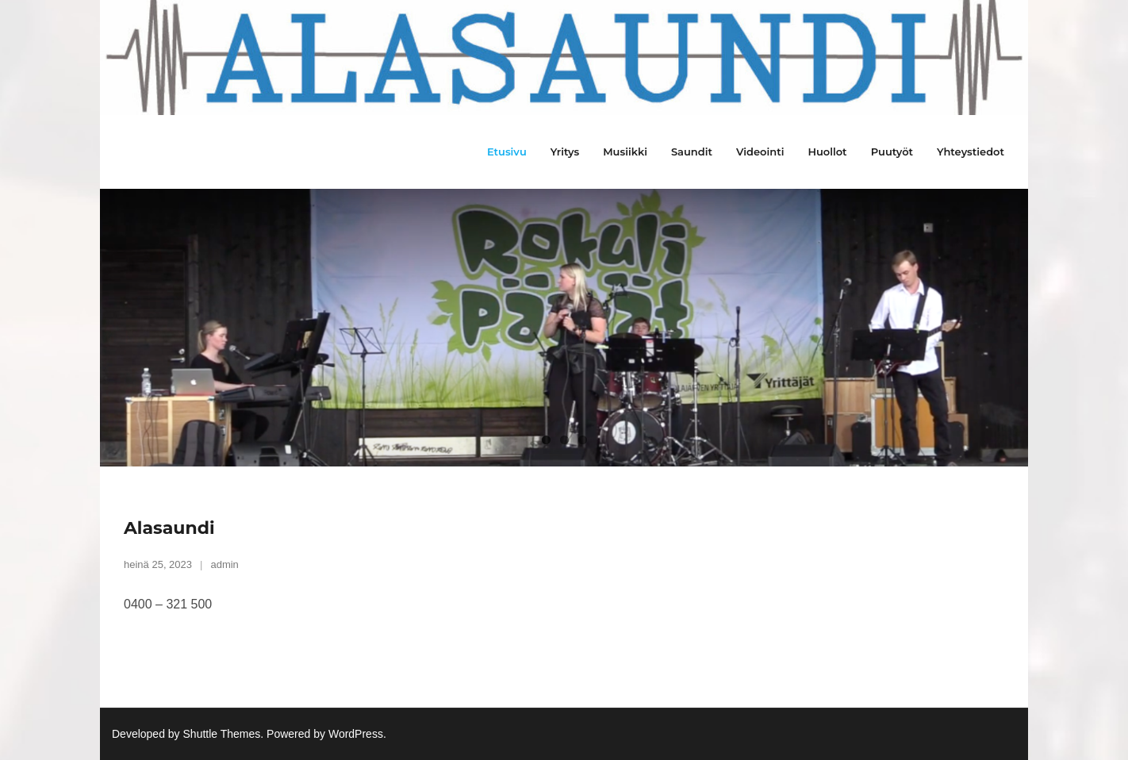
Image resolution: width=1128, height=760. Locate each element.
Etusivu (507, 151)
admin (224, 564)
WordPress (355, 733)
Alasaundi (169, 528)
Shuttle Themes (222, 733)
